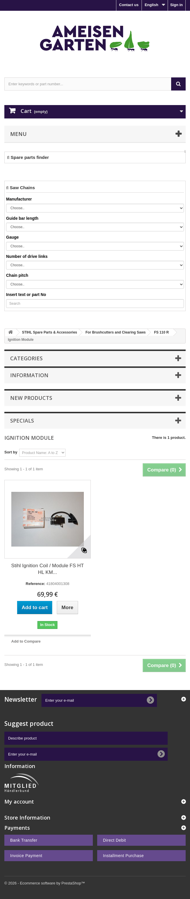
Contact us (129, 5)
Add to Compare (26, 641)
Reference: (35, 583)
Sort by (10, 452)
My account (19, 801)
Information (29, 375)
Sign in (176, 5)
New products (31, 397)
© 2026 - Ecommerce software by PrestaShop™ (44, 883)
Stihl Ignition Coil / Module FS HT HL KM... (47, 569)
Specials (22, 420)
